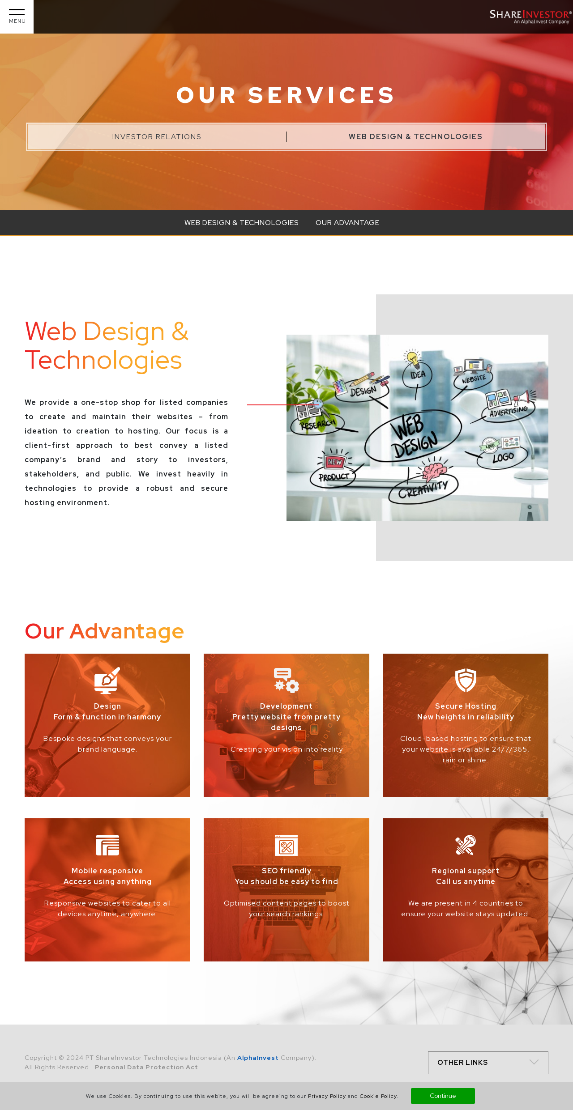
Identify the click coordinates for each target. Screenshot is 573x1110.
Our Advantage (348, 222)
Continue (443, 1096)
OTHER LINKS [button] (462, 1062)
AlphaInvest (258, 1058)
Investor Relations (156, 136)
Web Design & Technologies (416, 136)
